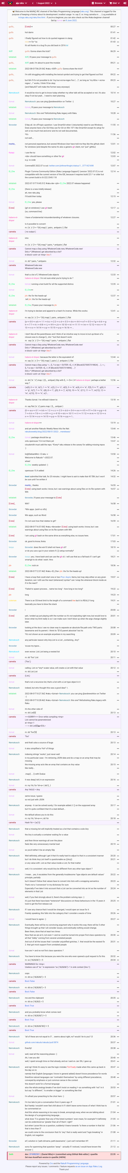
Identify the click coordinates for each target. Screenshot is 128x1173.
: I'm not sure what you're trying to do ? (49, 278)
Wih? (27, 503)
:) (25, 448)
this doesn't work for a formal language (42, 1084)
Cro (51, 1163)
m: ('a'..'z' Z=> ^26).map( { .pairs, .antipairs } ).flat (46, 227)
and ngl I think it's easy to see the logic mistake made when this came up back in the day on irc (65, 1068)
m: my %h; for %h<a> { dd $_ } (38, 785)
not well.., (29, 138)
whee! (27, 461)
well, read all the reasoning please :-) (41, 1054)
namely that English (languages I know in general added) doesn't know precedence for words (66, 1074)
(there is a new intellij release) (38, 189)
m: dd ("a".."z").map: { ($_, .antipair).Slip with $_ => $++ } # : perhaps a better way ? (65, 381)
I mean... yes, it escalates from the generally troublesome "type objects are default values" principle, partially (64, 876)
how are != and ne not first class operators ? (44, 950)
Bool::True (29, 1005)
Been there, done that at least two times (42, 931)
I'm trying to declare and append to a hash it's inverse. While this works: (56, 311)
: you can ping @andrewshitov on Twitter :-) (49, 101)
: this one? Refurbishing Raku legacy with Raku (51, 113)
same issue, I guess (33, 796)
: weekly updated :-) (36, 465)
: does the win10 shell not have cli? (45, 547)
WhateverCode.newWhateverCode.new (33, 266)
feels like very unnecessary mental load (42, 844)
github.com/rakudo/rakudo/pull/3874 (41, 1042)
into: (27, 238)
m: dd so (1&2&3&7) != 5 (35, 1015)
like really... (30, 768)
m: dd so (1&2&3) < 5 (34, 1001)
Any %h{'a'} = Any (32, 789)
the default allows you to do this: (39, 815)
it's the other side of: (34, 709)
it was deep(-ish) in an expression (40, 779)
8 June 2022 (71, 20)
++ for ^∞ (31, 42)
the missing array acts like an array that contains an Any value (52, 764)
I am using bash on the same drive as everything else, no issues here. (57, 535)
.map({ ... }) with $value (35, 774)
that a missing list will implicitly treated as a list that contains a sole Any (57, 829)
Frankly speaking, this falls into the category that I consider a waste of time (58, 913)
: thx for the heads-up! (36, 296)
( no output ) (30, 232)
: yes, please (33, 202)
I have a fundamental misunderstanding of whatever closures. (52, 217)
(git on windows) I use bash (38, 208)
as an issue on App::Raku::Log (89, 1166)
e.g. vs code (30, 160)
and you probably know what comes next (43, 1012)
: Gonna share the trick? (37, 51)
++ (29, 26)
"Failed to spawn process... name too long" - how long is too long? (54, 589)
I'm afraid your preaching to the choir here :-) (44, 1096)
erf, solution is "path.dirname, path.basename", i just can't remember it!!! (56, 1141)
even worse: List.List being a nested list (42, 651)
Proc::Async (66, 577)
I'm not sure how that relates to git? (40, 521)
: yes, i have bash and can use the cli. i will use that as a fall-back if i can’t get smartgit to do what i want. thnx (62, 558)
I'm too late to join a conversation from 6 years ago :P (48, 1102)
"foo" (27, 736)
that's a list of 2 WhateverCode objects (42, 274)
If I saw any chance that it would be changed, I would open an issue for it (57, 909)
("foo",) (28, 661)
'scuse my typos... (33, 646)
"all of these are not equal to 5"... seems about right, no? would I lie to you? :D (59, 1036)
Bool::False (30, 981)
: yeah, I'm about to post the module (42, 63)
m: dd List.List (31, 671)
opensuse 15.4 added (34, 470)
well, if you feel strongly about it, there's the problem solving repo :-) (54, 897)
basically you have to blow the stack (41, 604)
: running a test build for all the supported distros (49, 284)
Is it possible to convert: (35, 224)
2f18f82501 (34, 1154)
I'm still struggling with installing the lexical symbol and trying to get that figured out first (64, 74)
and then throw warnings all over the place (43, 840)
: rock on (32, 565)
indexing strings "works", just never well (42, 754)
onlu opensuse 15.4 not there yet (39, 441)
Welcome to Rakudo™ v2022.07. (39, 457)
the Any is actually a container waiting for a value (46, 834)
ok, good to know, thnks (35, 541)
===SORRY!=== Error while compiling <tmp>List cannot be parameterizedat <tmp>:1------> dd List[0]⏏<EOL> (44, 721)
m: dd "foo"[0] (31, 732)
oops (27, 973)
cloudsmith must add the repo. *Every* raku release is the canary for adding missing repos (65, 444)
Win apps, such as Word (35, 515)
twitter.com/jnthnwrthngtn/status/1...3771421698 (71, 165)
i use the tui (30, 152)
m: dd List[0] (30, 712)
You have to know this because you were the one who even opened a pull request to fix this (65, 956)
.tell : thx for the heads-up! (37, 299)
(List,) (27, 676)
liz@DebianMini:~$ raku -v (36, 454)
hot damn (29, 32)
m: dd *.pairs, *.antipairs (35, 261)
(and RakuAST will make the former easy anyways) (47, 87)
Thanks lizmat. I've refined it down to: (41, 400)
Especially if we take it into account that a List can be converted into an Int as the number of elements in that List (65, 890)
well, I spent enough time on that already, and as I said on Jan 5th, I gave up (58, 1061)
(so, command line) (33, 211)
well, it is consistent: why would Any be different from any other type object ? (58, 869)
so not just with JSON (34, 799)
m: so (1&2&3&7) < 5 (34, 960)
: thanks (32, 485)
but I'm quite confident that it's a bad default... (45, 809)
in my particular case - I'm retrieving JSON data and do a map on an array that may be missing (62, 759)
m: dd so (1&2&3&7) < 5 (35, 977)
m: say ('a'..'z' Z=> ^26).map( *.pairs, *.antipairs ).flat (48, 340)
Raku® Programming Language (74, 1163)
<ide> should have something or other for (44, 156)
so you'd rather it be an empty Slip (40, 850)
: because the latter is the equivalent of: (49, 357)
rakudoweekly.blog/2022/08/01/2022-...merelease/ (47, 431)
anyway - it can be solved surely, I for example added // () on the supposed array (60, 805)
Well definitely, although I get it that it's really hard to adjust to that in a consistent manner (64, 856)
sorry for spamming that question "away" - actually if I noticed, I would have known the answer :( (63, 1148)
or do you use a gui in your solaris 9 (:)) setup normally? (49, 551)
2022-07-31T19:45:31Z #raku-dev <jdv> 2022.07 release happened (57, 183)
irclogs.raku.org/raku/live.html (31, 17)
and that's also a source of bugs (39, 742)
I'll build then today (33, 196)
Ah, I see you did (32, 1057)
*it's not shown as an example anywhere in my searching (50, 634)
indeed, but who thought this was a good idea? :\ (46, 688)
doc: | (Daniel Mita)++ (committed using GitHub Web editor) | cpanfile (61, 1155)
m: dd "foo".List (31, 657)
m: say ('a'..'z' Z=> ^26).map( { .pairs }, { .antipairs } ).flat (49, 361)
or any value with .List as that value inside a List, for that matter (53, 863)
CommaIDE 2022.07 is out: (59, 165)
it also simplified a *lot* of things (39, 748)
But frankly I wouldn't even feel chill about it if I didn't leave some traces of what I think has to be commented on (66, 1107)
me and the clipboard (34, 998)
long (27, 595)
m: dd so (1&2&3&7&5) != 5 (37, 1026)
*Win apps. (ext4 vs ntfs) (36, 509)
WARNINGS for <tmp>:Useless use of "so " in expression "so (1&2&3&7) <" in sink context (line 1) (57, 965)
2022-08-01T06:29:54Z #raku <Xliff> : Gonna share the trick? (54, 69)
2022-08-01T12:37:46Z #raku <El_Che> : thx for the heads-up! (53, 571)
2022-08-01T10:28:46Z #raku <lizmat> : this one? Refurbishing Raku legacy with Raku (65, 701)
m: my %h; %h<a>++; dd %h (37, 818)
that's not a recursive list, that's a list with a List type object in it (52, 682)
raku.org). (85, 11)
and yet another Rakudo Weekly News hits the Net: (47, 430)
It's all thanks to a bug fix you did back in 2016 (46, 45)
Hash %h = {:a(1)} (32, 822)
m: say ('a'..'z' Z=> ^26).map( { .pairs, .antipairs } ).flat (48, 317)
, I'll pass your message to (40, 57)
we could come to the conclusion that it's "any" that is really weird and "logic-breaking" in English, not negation (64, 1133)
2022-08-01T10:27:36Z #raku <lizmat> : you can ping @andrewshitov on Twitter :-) (65, 695)
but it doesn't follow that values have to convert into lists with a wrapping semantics (62, 881)
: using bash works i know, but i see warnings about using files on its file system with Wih (65, 490)
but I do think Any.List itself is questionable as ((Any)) (48, 859)
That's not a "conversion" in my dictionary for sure (47, 885)
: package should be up (38, 437)
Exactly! (28, 1048)
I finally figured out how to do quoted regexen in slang (48, 38)
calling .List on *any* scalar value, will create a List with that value (54, 668)
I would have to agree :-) (35, 919)
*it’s (26, 134)
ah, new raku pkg (32, 193)
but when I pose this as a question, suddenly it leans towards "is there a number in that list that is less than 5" (64, 1127)
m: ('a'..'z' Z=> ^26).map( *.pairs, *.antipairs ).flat (46, 245)
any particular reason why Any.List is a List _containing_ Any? (52, 640)
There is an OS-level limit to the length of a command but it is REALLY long (59, 600)
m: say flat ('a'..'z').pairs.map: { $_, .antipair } (44, 406)
